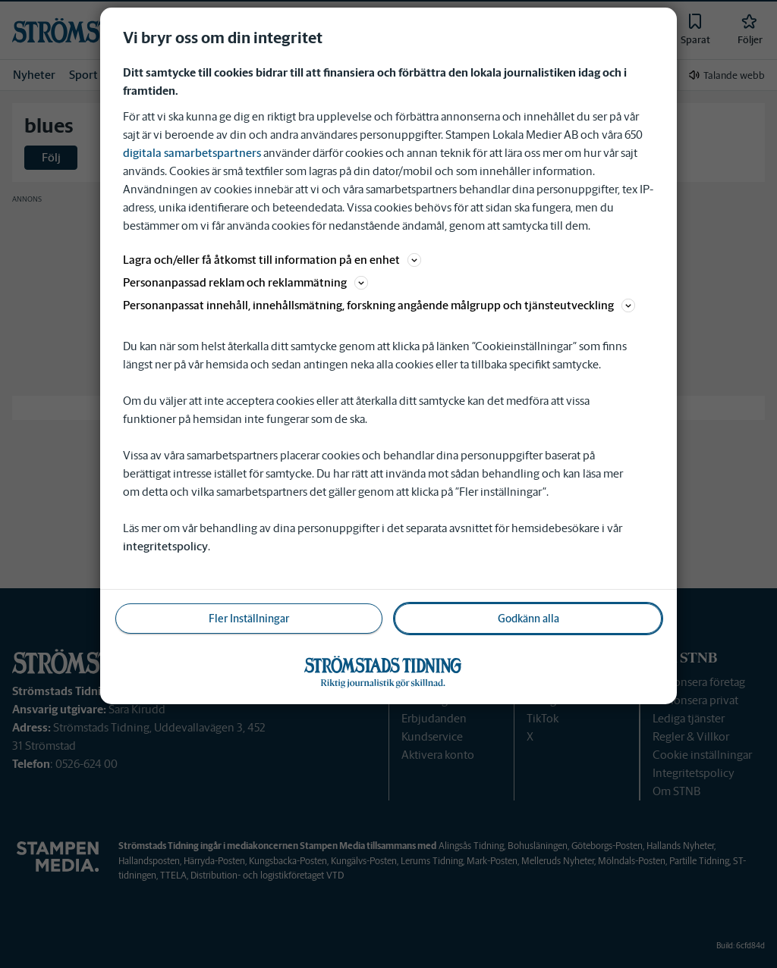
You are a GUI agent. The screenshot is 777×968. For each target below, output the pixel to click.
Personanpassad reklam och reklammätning (245, 282)
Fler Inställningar (249, 618)
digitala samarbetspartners (192, 153)
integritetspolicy (165, 546)
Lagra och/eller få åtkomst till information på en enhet (272, 259)
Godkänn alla (528, 618)
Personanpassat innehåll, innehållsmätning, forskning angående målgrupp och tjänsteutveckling (379, 305)
